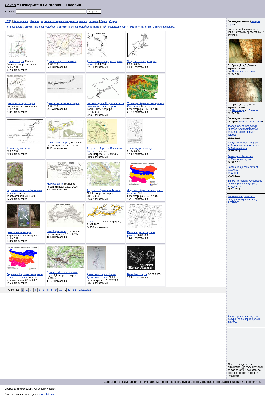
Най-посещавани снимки (19, 26)
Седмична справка (163, 26)
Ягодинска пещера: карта (141, 61)
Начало (34, 21)
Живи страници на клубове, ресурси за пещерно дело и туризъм (244, 319)
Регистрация (20, 21)
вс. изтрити (255, 121)
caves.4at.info (46, 394)
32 (74, 289)
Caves (10, 5)
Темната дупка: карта (19, 148)
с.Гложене (252, 71)
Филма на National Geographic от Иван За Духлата (245, 183)
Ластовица (238, 71)
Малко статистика (140, 26)
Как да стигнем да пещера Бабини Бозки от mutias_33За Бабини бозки (243, 145)
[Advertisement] (209, 8)
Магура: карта (55, 183)
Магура (91, 221)
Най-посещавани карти (114, 26)
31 (68, 289)
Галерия (93, 21)
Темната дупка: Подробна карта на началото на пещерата (105, 105)
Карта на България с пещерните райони (64, 21)
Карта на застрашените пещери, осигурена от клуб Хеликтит (243, 199)
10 (60, 289)
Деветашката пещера (19, 232)
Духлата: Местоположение (62, 272)
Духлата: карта (15, 61)
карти (231, 24)
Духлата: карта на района (61, 61)
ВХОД (8, 21)
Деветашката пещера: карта (63, 103)
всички (243, 121)
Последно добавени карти (84, 26)
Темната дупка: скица (139, 148)
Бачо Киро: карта (56, 231)
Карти (103, 21)
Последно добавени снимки (51, 26)
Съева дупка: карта (58, 142)
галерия (255, 21)
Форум (113, 21)
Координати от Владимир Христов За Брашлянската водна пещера (243, 130)
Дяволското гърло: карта (21, 103)
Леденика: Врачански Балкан (103, 190)
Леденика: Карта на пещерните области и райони (25, 276)
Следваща (85, 289)
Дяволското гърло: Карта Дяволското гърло (101, 276)
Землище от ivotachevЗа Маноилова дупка (240, 158)
